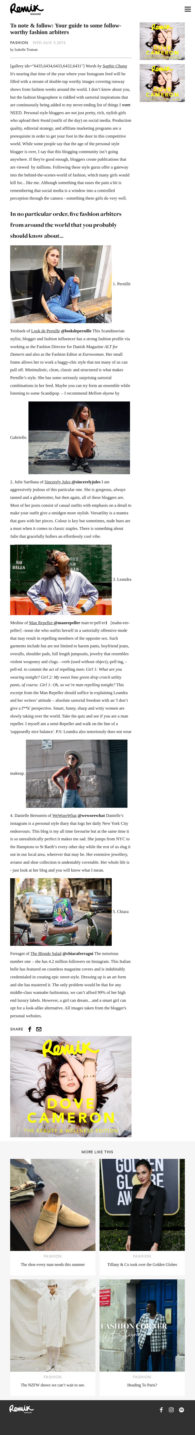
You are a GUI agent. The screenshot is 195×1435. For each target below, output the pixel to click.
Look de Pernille (45, 330)
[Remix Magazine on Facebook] (161, 1409)
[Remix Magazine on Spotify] (181, 1409)
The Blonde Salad (45, 953)
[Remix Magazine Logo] (27, 9)
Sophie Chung (115, 66)
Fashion (19, 42)
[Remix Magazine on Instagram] (171, 1409)
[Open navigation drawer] (188, 9)
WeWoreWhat (64, 815)
